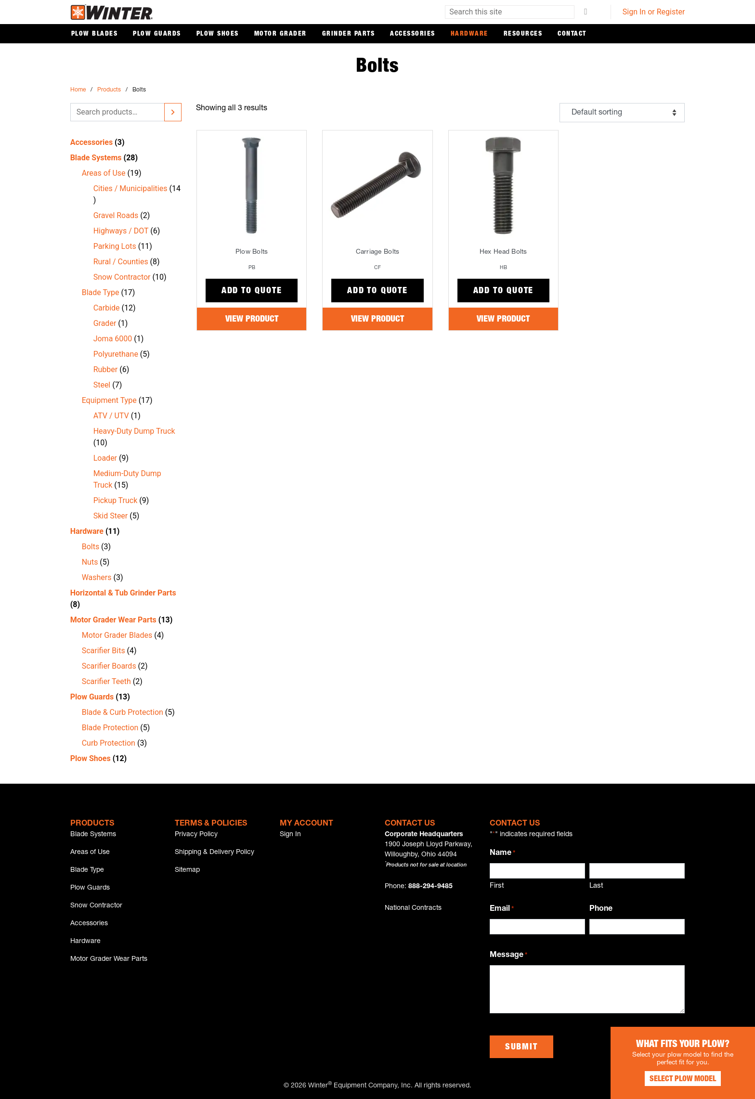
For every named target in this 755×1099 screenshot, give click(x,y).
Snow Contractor (96, 906)
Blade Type (87, 870)
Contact (572, 34)
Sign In (290, 834)
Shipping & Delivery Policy (214, 852)
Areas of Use (90, 852)
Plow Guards (157, 34)
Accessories (412, 34)
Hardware (469, 34)
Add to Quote (251, 291)
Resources (523, 34)
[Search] (173, 112)
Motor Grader (280, 34)
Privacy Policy (196, 834)
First (497, 886)
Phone (600, 909)
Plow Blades (94, 34)
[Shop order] (622, 112)
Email (502, 910)
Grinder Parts (348, 34)
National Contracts (413, 908)
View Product (251, 319)
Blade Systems (93, 834)
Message (508, 956)
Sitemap (187, 870)
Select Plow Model (683, 1080)
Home (78, 90)
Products (109, 90)
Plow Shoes (217, 34)
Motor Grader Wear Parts (108, 959)
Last (596, 886)
